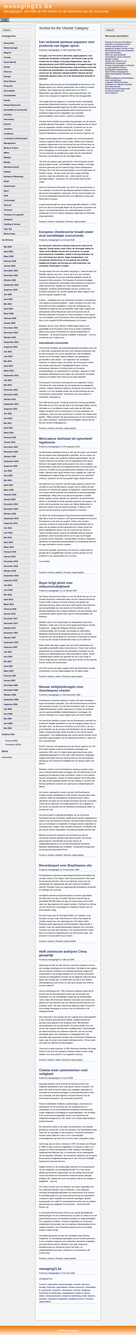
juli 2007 (8, 652)
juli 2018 (8, 585)
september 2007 (11, 642)
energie (7, 76)
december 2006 (11, 685)
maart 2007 (9, 671)
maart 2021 (9, 433)
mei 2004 (8, 728)
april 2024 (8, 366)
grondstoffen (10, 95)
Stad (6, 196)
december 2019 (11, 504)
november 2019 (11, 509)
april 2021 (8, 428)
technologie (9, 200)
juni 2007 (8, 657)
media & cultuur (11, 148)
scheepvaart (9, 186)
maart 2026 (9, 256)
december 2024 (11, 328)
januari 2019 (9, 556)
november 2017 (11, 623)
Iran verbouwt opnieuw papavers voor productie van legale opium (67, 43)
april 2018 (8, 599)
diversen (8, 72)
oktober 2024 (10, 337)
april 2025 (8, 309)
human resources (12, 105)
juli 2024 (8, 352)
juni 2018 (8, 590)
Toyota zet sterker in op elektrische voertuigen (116, 62)
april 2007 (8, 666)
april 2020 (8, 485)
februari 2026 (10, 261)
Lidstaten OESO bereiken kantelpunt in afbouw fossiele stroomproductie (118, 84)
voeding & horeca (12, 224)
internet (7, 124)
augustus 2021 (10, 409)
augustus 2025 (10, 290)
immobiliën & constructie (15, 110)
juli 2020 (8, 471)
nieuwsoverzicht (11, 167)
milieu (6, 153)
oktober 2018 (10, 571)
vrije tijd (8, 229)
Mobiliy (7, 162)
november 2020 (11, 452)
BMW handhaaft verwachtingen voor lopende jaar (119, 79)
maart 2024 (9, 371)
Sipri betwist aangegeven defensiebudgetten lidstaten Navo (118, 74)
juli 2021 (8, 414)
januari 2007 (9, 680)
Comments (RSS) (13, 744)
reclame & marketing (13, 176)
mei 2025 (8, 304)
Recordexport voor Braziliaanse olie (65, 865)
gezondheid (9, 91)
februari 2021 (10, 437)
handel (7, 100)
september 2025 (11, 285)
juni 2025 (8, 299)
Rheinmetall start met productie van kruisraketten (119, 51)
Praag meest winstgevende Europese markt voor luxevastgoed (117, 91)
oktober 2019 (10, 514)
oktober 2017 (10, 628)
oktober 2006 (10, 695)
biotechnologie (11, 48)
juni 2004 (8, 723)
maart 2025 (9, 313)
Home (5, 20)
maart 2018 (9, 604)
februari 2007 (10, 676)
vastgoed (8, 219)
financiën (8, 86)
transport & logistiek (13, 215)
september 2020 (11, 461)
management (10, 143)
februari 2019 (10, 552)
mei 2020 (8, 480)
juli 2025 (8, 294)
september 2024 (11, 342)
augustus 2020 (10, 466)
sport (6, 191)
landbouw (8, 134)
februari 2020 (10, 495)
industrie (8, 115)
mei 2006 (8, 719)
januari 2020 (9, 499)
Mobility (7, 157)
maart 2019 (9, 547)
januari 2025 (9, 323)
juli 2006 (8, 709)
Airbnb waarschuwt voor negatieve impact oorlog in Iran (119, 47)
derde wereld (10, 62)
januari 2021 (9, 442)
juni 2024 (8, 356)
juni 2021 (8, 418)
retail (6, 181)
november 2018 (11, 566)
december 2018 (11, 561)
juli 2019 (8, 528)
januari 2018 (9, 614)
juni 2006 (8, 714)
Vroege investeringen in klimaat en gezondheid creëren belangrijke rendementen (119, 67)
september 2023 (11, 375)
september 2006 (11, 699)
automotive (9, 43)
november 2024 (11, 332)
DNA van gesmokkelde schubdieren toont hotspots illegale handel (118, 57)
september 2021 (11, 404)
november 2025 (11, 275)
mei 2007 (8, 661)
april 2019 (8, 542)
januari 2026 (9, 266)
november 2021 (11, 394)
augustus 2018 (10, 580)
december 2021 (11, 390)
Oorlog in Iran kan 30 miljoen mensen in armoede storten (118, 43)
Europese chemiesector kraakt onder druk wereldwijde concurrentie (66, 233)
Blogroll (7, 53)
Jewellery (8, 129)
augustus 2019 (10, 523)
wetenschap (9, 234)
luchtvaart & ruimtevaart (15, 138)
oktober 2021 (10, 399)
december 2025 (11, 271)
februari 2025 (10, 318)
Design (7, 67)
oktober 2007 (10, 638)
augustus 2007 (10, 647)
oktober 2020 (10, 456)
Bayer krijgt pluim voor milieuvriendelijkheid (56, 584)
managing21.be (28, 6)
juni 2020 (8, 475)
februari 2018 (10, 609)
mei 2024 (8, 361)
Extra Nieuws (10, 81)
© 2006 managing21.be (68, 1330)
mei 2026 (8, 247)
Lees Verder (44, 561)
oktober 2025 (10, 280)
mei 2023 (8, 385)
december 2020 (11, 447)
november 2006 (11, 690)
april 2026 (8, 251)
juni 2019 (8, 533)
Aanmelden (7, 757)
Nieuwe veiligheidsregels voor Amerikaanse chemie (61, 688)
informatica (9, 119)
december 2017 (11, 618)
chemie (7, 57)
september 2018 (11, 576)
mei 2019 (8, 537)
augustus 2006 (10, 704)
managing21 (54, 50)
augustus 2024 (10, 347)
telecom (7, 205)
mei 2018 (8, 595)
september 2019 (11, 518)
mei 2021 (8, 423)
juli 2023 (8, 380)
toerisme (8, 210)
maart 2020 (9, 490)
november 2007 (11, 633)
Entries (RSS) (11, 741)
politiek (7, 172)
